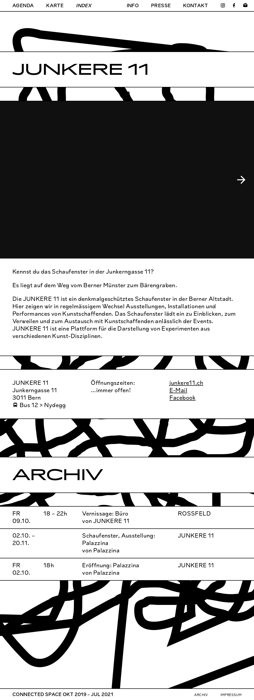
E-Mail (178, 390)
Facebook (182, 397)
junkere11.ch (186, 383)
